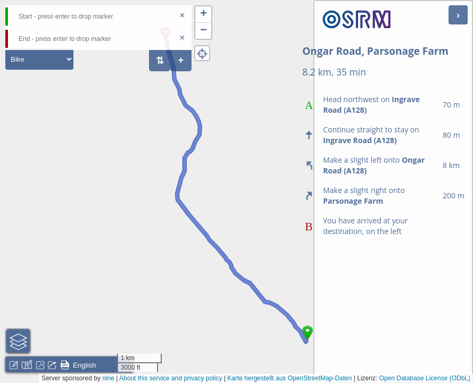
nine (108, 378)
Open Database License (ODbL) (424, 378)
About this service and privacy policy (170, 378)
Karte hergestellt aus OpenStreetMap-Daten (289, 378)
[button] (203, 14)
